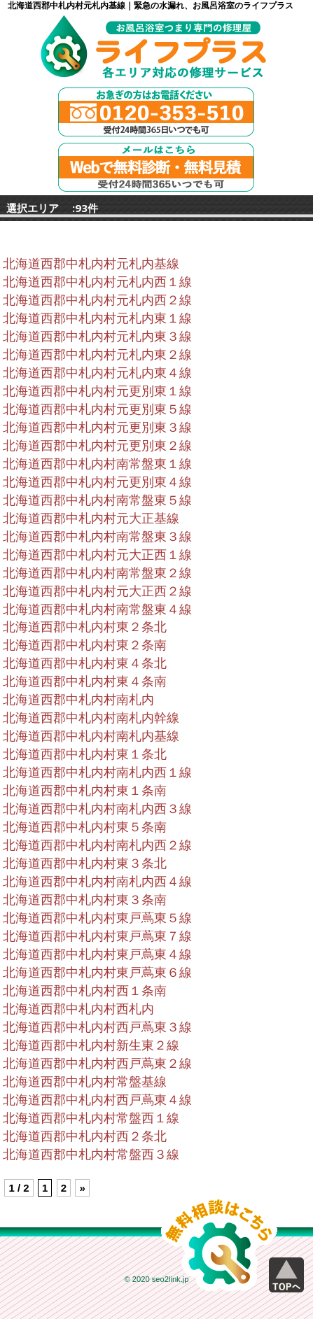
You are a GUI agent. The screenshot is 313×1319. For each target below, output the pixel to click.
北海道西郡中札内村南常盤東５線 (97, 500)
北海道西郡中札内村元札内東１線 (97, 318)
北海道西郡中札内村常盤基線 (85, 1082)
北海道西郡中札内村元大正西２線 (97, 591)
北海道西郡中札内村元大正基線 (91, 519)
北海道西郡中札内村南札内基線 (91, 736)
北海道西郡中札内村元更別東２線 (97, 446)
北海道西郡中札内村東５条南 (85, 827)
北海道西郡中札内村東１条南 (85, 791)
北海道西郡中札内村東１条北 (85, 754)
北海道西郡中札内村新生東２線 (91, 1045)
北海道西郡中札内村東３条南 (85, 900)
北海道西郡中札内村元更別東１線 (97, 391)
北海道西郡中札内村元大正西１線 (97, 555)
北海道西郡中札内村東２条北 (85, 627)
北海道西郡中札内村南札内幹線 (91, 718)
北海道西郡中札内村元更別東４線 (97, 482)
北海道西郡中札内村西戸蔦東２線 (97, 1064)
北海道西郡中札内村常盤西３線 (91, 1155)
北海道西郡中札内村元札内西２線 (97, 300)
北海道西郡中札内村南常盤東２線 (97, 573)
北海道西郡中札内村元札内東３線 (97, 337)
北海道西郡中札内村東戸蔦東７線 (97, 936)
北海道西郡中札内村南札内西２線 (97, 845)
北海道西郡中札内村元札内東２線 (97, 355)
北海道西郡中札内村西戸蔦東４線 (97, 1100)
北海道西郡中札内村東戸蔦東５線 (97, 918)
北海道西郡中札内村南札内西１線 (97, 773)
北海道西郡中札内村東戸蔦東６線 (97, 973)
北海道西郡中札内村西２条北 (85, 1136)
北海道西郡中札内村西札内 (78, 1009)
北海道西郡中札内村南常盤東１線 (97, 464)
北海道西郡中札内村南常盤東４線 (97, 609)
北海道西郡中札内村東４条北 (85, 663)
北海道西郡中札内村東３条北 (85, 863)
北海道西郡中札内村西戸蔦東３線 (97, 1027)
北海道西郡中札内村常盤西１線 (91, 1118)
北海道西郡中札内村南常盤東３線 (97, 537)
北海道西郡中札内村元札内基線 (91, 264)
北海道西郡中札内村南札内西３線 (97, 809)
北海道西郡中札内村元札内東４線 (97, 373)
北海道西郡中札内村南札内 (78, 700)
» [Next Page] (82, 1188)
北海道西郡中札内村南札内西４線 (97, 882)
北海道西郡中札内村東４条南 (85, 682)
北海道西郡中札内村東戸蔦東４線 (97, 954)
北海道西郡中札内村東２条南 (85, 645)
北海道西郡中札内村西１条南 (85, 991)
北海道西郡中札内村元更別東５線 (97, 409)
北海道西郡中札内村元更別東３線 (97, 428)
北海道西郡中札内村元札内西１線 (97, 282)
